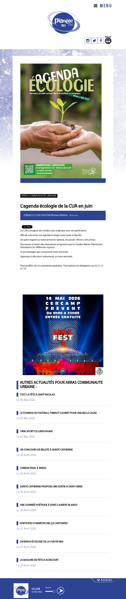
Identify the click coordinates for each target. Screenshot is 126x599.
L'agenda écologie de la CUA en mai (41, 541)
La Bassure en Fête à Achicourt (39, 560)
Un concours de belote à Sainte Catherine (46, 450)
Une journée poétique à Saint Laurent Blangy (48, 505)
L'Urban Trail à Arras (33, 468)
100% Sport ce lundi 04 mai (36, 431)
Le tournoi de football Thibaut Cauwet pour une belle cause (58, 413)
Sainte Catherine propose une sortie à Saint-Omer (51, 486)
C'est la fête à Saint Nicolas (37, 394)
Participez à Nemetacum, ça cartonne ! (44, 523)
